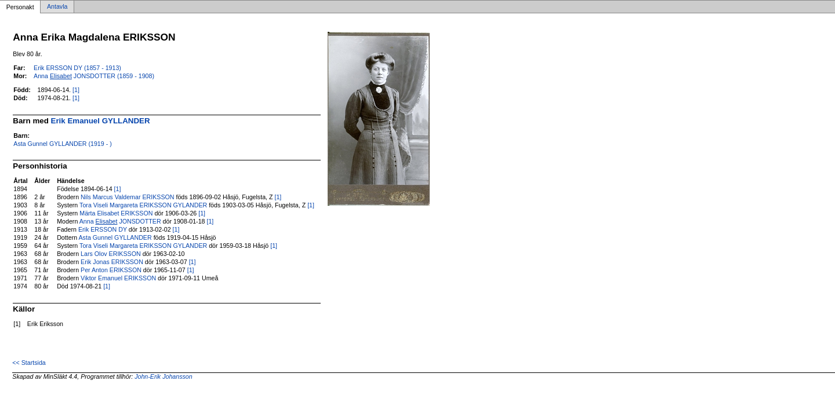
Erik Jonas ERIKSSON (112, 261)
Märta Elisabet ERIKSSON (116, 213)
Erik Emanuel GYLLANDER (100, 120)
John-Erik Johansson (164, 376)
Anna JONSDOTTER (120, 221)
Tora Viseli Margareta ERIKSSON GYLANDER (143, 205)
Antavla (57, 6)
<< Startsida (28, 362)
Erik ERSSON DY (102, 229)
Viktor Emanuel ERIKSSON (118, 278)
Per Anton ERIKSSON (111, 269)
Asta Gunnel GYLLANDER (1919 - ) (62, 143)
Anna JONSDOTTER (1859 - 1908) (94, 75)
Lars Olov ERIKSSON (111, 253)
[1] (75, 89)
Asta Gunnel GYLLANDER (115, 237)
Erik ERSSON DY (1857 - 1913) (77, 67)
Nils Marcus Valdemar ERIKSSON (127, 196)
